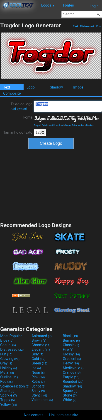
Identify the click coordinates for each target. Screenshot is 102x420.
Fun (98, 26)
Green (39, 363)
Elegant (41, 349)
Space (70, 391)
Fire (68, 349)
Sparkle (8, 395)
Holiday (8, 368)
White (70, 400)
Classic (71, 345)
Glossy (71, 354)
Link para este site (63, 415)
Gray (6, 363)
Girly (37, 354)
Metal (7, 372)
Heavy (71, 363)
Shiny (38, 391)
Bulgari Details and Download (48, 125)
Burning (71, 340)
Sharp (7, 391)
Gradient (72, 359)
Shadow (56, 87)
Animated (42, 336)
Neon (38, 372)
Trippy (7, 400)
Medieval (73, 368)
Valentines (42, 400)
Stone (70, 395)
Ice (36, 368)
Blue (7, 340)
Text (6, 87)
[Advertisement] (51, 185)
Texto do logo (21, 106)
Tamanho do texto (17, 132)
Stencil (39, 395)
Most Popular (11, 336)
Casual (8, 345)
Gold (38, 359)
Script (39, 386)
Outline (9, 377)
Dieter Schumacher (75, 125)
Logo (31, 87)
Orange (72, 372)
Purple (71, 377)
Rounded (73, 381)
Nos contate (34, 415)
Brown (39, 340)
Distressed (87, 26)
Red (75, 26)
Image (78, 87)
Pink (38, 377)
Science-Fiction (14, 386)
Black (70, 336)
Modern (90, 125)
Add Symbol (18, 108)
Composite (12, 93)
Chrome (41, 345)
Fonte (27, 117)
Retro (38, 381)
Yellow (8, 404)
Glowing (9, 359)
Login (94, 6)
